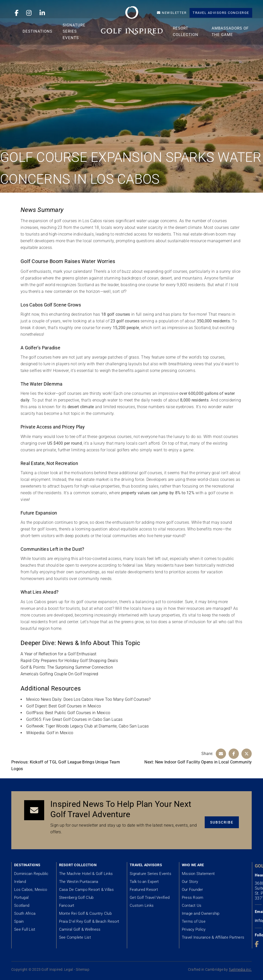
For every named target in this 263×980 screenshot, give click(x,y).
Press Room (192, 897)
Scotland (21, 905)
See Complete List (75, 937)
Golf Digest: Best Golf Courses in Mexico (63, 706)
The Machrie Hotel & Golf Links (86, 873)
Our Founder (192, 889)
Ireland (20, 881)
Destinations (42, 38)
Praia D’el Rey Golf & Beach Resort (89, 921)
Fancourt (66, 905)
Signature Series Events (78, 39)
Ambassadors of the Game (230, 38)
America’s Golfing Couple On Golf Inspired (59, 673)
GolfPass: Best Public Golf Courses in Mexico (68, 712)
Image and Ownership (201, 913)
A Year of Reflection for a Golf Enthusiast (59, 653)
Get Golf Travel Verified (150, 897)
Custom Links (142, 905)
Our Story (190, 881)
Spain (19, 921)
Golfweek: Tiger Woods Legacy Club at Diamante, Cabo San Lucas (87, 726)
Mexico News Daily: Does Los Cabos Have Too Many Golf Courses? (88, 699)
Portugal (21, 897)
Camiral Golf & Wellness (80, 929)
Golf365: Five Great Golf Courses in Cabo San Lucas (74, 719)
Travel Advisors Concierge (221, 13)
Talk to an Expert (144, 881)
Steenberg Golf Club (76, 897)
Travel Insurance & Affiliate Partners (213, 937)
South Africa (24, 913)
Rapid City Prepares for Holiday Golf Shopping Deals (69, 660)
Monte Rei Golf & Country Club (85, 913)
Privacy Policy (194, 929)
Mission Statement (198, 873)
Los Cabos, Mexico (30, 889)
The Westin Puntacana (78, 881)
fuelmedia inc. (240, 969)
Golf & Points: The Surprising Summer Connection (67, 667)
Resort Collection (187, 38)
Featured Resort (144, 889)
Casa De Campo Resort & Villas (86, 889)
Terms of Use (193, 921)
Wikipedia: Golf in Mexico (49, 732)
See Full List (24, 929)
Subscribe (221, 823)
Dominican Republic (31, 873)
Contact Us (192, 905)
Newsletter (172, 13)
